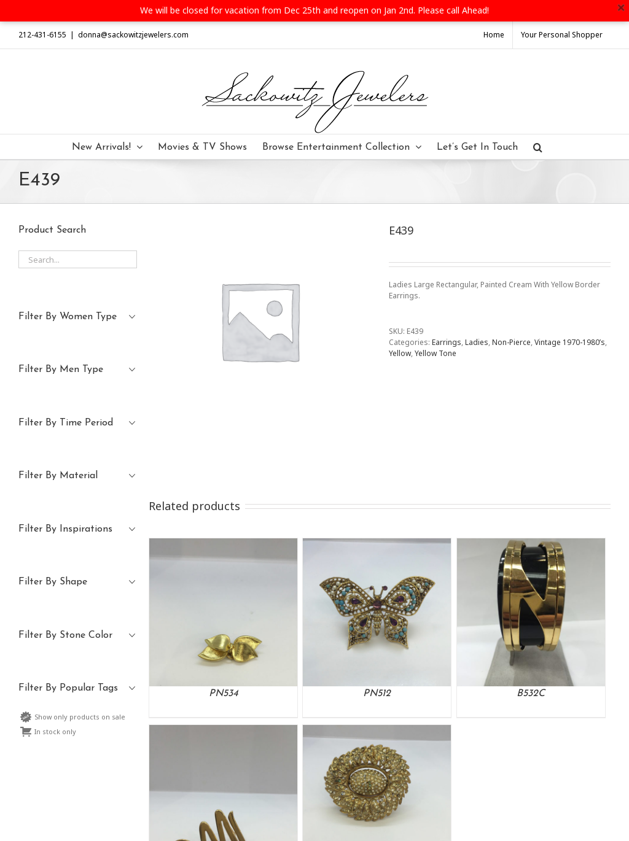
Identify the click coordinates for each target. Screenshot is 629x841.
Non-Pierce (511, 342)
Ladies (476, 342)
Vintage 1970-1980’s (569, 342)
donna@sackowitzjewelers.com (133, 34)
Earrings (446, 342)
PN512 (377, 694)
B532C (531, 694)
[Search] (537, 146)
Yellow (400, 353)
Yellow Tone (435, 353)
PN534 (223, 694)
